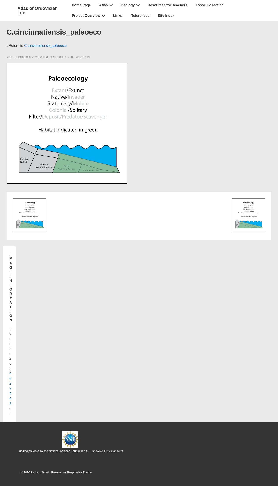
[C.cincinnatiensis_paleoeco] (37, 57)
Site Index (166, 15)
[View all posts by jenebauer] (56, 57)
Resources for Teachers (167, 5)
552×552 (10, 388)
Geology (131, 5)
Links (117, 15)
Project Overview (89, 15)
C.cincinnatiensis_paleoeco (45, 45)
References (140, 15)
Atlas (106, 5)
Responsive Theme (79, 472)
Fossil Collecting (210, 5)
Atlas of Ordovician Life (38, 10)
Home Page (81, 5)
